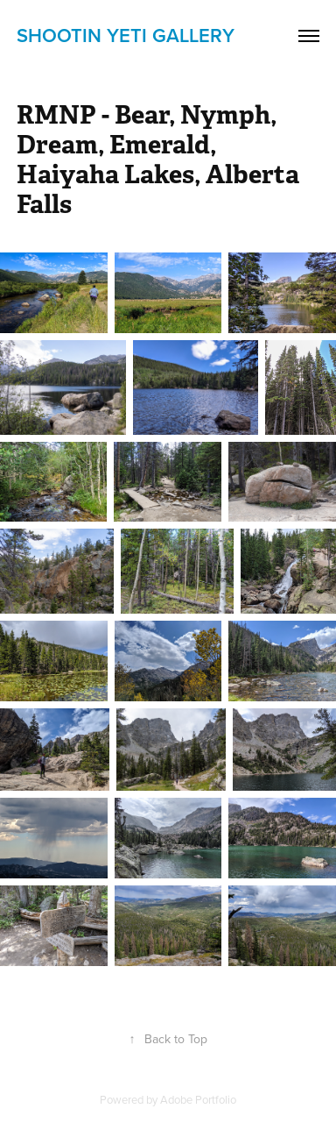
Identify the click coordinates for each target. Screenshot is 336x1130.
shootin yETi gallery (125, 35)
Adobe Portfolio (198, 1099)
